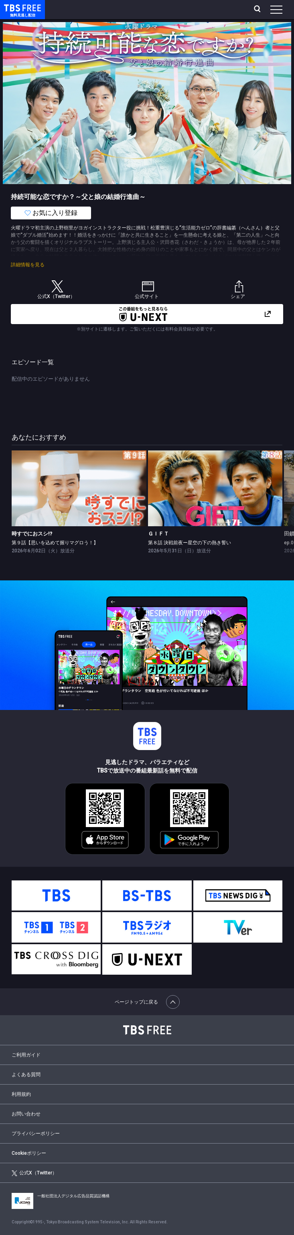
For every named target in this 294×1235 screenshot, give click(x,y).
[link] (79, 488)
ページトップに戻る (147, 1002)
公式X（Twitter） (34, 1173)
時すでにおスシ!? (32, 534)
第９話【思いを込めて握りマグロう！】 (55, 543)
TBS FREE (13, 7)
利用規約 (21, 1094)
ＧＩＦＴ (158, 534)
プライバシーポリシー (36, 1133)
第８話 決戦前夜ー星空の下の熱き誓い (189, 543)
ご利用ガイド (26, 1055)
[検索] (258, 9)
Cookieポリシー (29, 1153)
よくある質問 (26, 1074)
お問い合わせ (26, 1114)
